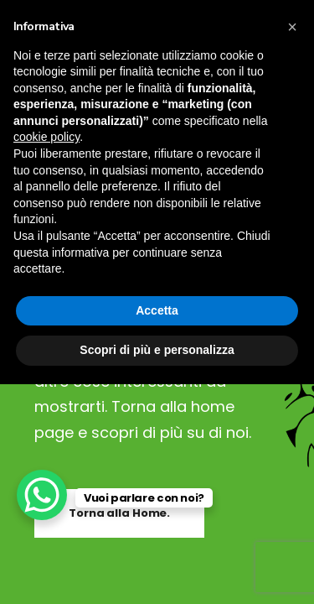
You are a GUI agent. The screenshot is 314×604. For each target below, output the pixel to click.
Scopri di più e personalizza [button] (157, 350)
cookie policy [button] (46, 136)
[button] (292, 26)
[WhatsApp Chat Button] (42, 495)
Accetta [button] (157, 310)
